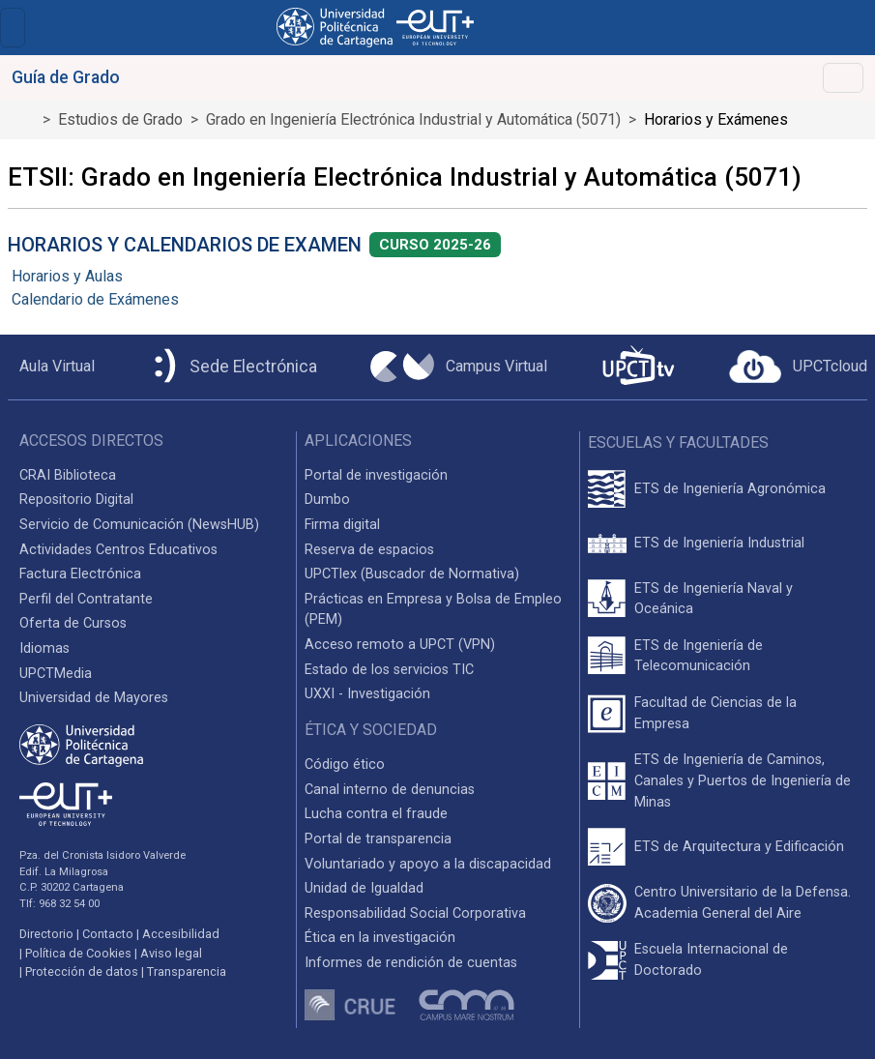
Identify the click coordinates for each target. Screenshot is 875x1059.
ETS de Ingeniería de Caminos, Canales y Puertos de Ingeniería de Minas (742, 780)
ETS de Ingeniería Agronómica (730, 489)
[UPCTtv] (638, 367)
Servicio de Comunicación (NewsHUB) (139, 524)
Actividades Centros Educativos (118, 550)
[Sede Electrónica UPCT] (232, 367)
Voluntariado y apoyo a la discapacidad (428, 864)
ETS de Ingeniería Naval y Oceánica (713, 599)
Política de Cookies (78, 953)
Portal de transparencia (378, 839)
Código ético (345, 764)
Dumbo (327, 499)
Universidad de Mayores (93, 698)
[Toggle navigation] (12, 27)
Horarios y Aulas (67, 276)
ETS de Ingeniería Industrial (719, 543)
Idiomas (44, 648)
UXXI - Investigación (367, 694)
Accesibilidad (180, 934)
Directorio (46, 934)
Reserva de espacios (369, 550)
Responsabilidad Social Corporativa (415, 913)
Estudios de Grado (120, 119)
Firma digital (342, 524)
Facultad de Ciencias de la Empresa (715, 713)
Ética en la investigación (380, 937)
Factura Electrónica (80, 574)
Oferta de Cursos (73, 623)
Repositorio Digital (76, 499)
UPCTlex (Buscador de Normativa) (412, 574)
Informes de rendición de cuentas (411, 963)
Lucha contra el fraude (376, 814)
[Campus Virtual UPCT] (458, 366)
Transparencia (186, 971)
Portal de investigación (376, 475)
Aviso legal (171, 953)
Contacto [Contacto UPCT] (107, 934)
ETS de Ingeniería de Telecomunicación (698, 656)
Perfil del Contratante (86, 599)
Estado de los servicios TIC (389, 670)
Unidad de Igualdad (364, 888)
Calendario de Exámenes (95, 299)
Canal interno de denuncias (390, 789)
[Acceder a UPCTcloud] (798, 366)
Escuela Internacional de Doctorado (711, 960)
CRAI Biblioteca (67, 475)
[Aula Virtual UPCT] (51, 366)
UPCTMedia (55, 673)
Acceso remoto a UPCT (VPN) (400, 644)
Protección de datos (81, 971)
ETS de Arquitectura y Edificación (739, 846)
